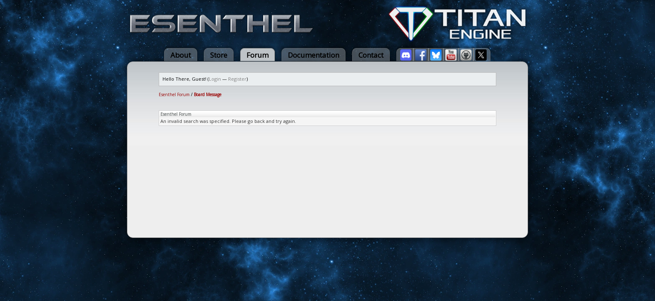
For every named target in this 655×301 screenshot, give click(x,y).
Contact (370, 55)
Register (237, 79)
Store (218, 55)
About (180, 55)
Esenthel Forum (174, 94)
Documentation (313, 55)
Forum (257, 55)
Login (215, 79)
